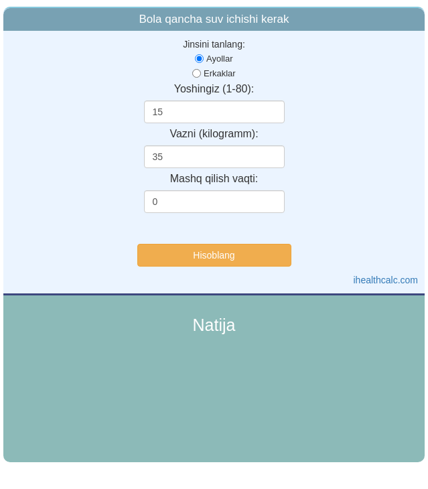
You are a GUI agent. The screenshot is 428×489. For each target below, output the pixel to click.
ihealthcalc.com (386, 280)
